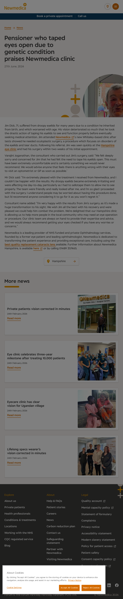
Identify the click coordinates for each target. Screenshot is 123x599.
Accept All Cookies (69, 588)
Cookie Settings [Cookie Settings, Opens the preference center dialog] (14, 588)
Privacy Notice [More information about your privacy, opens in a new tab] (74, 580)
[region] (54, 579)
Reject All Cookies (91, 588)
